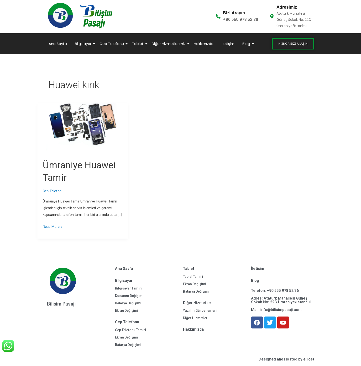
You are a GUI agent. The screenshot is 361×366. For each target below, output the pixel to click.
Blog (247, 43)
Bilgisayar (84, 43)
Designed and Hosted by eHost (286, 359)
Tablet (138, 43)
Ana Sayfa (58, 43)
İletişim (228, 43)
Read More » (52, 226)
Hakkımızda (204, 43)
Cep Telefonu (112, 43)
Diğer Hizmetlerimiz (169, 43)
